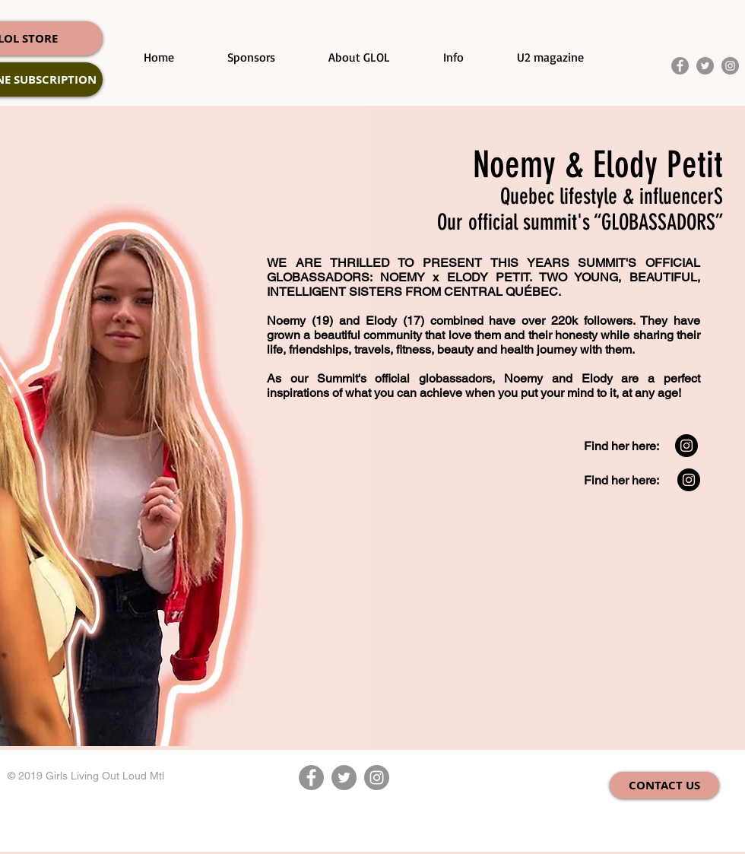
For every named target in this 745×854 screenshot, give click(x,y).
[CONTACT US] (664, 785)
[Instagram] (730, 66)
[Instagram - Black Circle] (686, 445)
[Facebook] (680, 66)
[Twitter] (705, 66)
